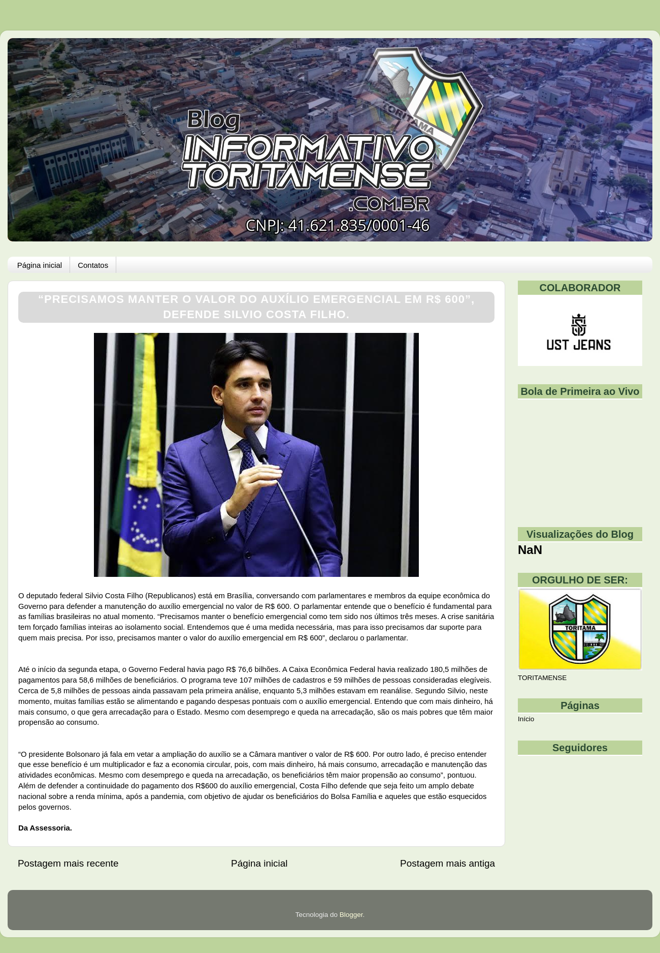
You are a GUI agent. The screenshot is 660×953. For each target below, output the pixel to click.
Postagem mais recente (68, 863)
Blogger (351, 914)
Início (526, 719)
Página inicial (39, 265)
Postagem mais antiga (447, 863)
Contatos (93, 265)
